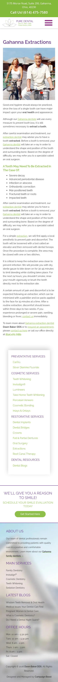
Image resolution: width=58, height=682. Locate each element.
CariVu (16, 362)
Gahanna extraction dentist (39, 323)
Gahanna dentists (27, 119)
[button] (49, 22)
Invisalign (11, 575)
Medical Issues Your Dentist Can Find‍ (24, 607)
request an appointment (41, 327)
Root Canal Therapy (24, 453)
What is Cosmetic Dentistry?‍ (20, 615)
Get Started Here (32, 514)
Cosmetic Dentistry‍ (15, 579)
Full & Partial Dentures (25, 438)
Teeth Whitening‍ (14, 583)
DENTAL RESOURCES (25, 459)
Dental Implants (22, 422)
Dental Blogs (20, 465)
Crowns (17, 432)
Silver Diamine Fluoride (26, 367)
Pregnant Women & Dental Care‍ (22, 611)
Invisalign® (19, 384)
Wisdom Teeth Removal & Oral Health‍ (25, 602)
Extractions (19, 448)
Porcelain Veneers (23, 400)
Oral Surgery (20, 443)
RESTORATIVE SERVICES (27, 416)
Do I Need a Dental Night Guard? (22, 620)
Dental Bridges (21, 427)
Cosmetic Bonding (23, 405)
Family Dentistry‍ (14, 570)
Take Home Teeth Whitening (29, 394)
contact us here (19, 330)
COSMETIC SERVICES (25, 373)
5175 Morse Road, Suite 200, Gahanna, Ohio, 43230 (29, 5)
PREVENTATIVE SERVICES (28, 356)
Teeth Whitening (22, 379)
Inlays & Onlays (21, 410)
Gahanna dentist (11, 144)
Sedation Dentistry (15, 588)
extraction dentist (12, 137)
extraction (22, 236)
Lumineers (19, 389)
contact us (27, 316)
